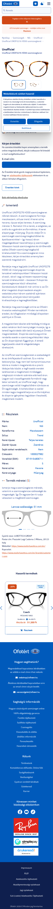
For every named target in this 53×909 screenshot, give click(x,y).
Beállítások (26, 128)
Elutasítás (14, 121)
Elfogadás (38, 121)
